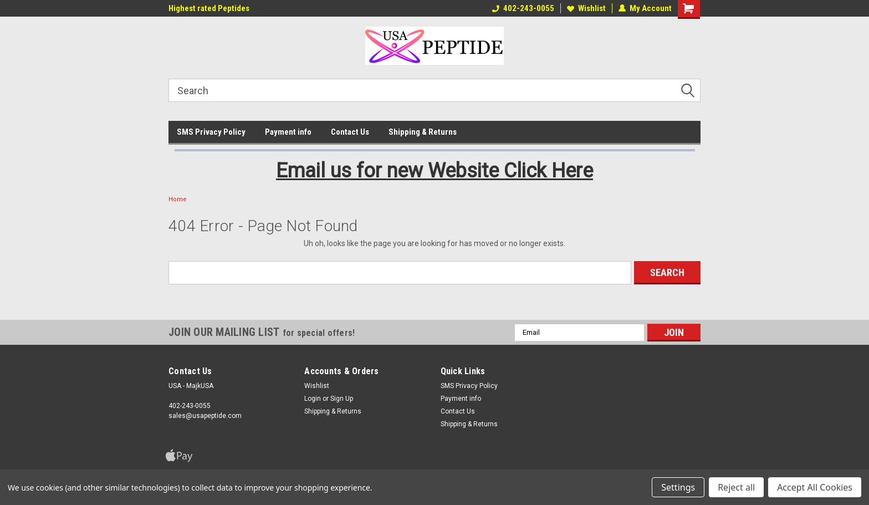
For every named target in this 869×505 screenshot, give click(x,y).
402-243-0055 (523, 8)
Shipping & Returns (423, 132)
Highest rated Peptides (208, 8)
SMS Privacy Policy (211, 132)
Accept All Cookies (814, 487)
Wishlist (586, 8)
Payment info (288, 132)
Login (312, 398)
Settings (678, 487)
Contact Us (350, 132)
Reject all (736, 487)
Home (177, 199)
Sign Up (341, 398)
